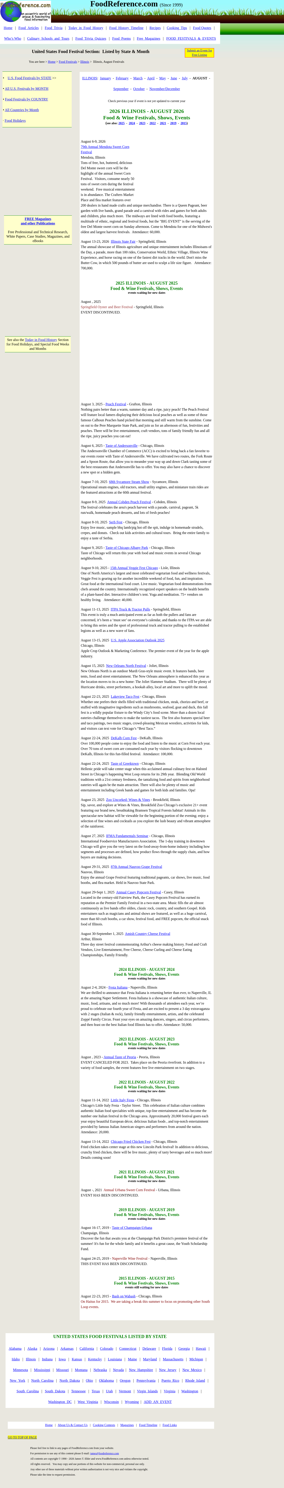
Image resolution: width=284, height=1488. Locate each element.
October (139, 89)
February (122, 78)
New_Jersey (167, 1370)
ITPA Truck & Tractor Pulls (130, 609)
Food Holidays (15, 120)
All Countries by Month (22, 110)
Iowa (62, 1359)
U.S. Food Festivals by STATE (29, 78)
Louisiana (115, 1359)
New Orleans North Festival (126, 666)
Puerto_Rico (170, 1380)
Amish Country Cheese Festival (147, 934)
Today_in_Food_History (85, 28)
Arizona (49, 1348)
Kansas (77, 1359)
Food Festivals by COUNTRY (26, 99)
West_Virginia (88, 1402)
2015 (184, 123)
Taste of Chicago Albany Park (126, 548)
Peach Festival (116, 404)
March (138, 78)
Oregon (125, 1380)
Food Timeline (148, 1425)
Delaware (149, 1348)
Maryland (150, 1359)
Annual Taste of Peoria (120, 1057)
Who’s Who (12, 38)
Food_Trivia (53, 28)
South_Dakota (55, 1391)
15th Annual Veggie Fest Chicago (134, 568)
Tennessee (78, 1391)
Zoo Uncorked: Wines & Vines (128, 800)
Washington (189, 1391)
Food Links (170, 1425)
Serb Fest (115, 522)
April (151, 78)
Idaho (16, 1359)
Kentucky (95, 1359)
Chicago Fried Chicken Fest (131, 1141)
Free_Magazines (148, 38)
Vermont (125, 1391)
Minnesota (20, 1370)
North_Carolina (42, 1380)
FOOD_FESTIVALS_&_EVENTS (191, 38)
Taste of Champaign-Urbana (132, 1228)
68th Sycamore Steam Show (129, 482)
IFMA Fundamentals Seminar (127, 836)
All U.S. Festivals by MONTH (26, 89)
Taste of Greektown (125, 763)
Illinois (84, 61)
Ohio (89, 1380)
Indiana (47, 1359)
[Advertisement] (38, 167)
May (162, 78)
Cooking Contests (104, 1425)
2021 (163, 123)
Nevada (118, 1370)
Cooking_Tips (177, 28)
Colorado (106, 1348)
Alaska (32, 1348)
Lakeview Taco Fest (125, 696)
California (87, 1348)
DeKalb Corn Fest (124, 738)
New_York (17, 1380)
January (105, 78)
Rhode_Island (195, 1380)
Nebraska (100, 1370)
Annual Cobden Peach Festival (129, 502)
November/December (164, 89)
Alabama (15, 1348)
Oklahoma (106, 1380)
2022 (153, 123)
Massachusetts (173, 1359)
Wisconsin (111, 1402)
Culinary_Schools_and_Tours (48, 38)
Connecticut (127, 1348)
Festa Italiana (118, 987)
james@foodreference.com (104, 1453)
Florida (167, 1348)
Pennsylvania (145, 1380)
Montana (81, 1370)
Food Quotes (202, 28)
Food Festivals (68, 61)
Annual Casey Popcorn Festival (138, 892)
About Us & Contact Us (73, 1425)
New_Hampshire (141, 1370)
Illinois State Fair (123, 241)
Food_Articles (28, 28)
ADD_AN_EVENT (158, 1402)
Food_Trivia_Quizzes (90, 38)
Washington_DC (60, 1402)
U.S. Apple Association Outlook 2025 (138, 640)
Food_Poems (121, 38)
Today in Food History (41, 340)
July (185, 78)
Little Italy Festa (122, 1100)
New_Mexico (192, 1370)
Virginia (169, 1391)
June (174, 78)
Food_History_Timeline (126, 28)
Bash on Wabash (124, 1296)
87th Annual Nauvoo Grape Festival (136, 867)
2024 (132, 123)
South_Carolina (28, 1391)
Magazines (127, 1425)
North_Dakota (69, 1380)
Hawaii (201, 1348)
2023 (142, 123)
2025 (121, 123)
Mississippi (42, 1370)
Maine (132, 1359)
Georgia (184, 1348)
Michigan (196, 1359)
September (120, 89)
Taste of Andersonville (121, 445)
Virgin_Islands (147, 1391)
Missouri (62, 1370)
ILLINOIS (89, 78)
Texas (96, 1391)
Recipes (155, 28)
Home (8, 28)
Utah (109, 1391)
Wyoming (132, 1402)
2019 (173, 123)
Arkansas (67, 1348)
